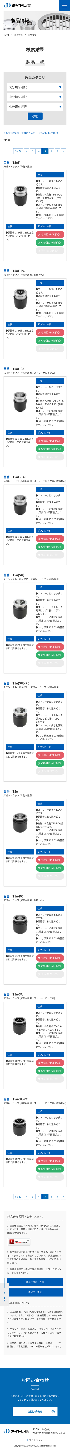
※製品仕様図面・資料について (19, 133)
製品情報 (18, 35)
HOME (6, 35)
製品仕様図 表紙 (35, 1282)
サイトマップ (36, 1440)
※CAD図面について (49, 133)
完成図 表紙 (35, 1292)
